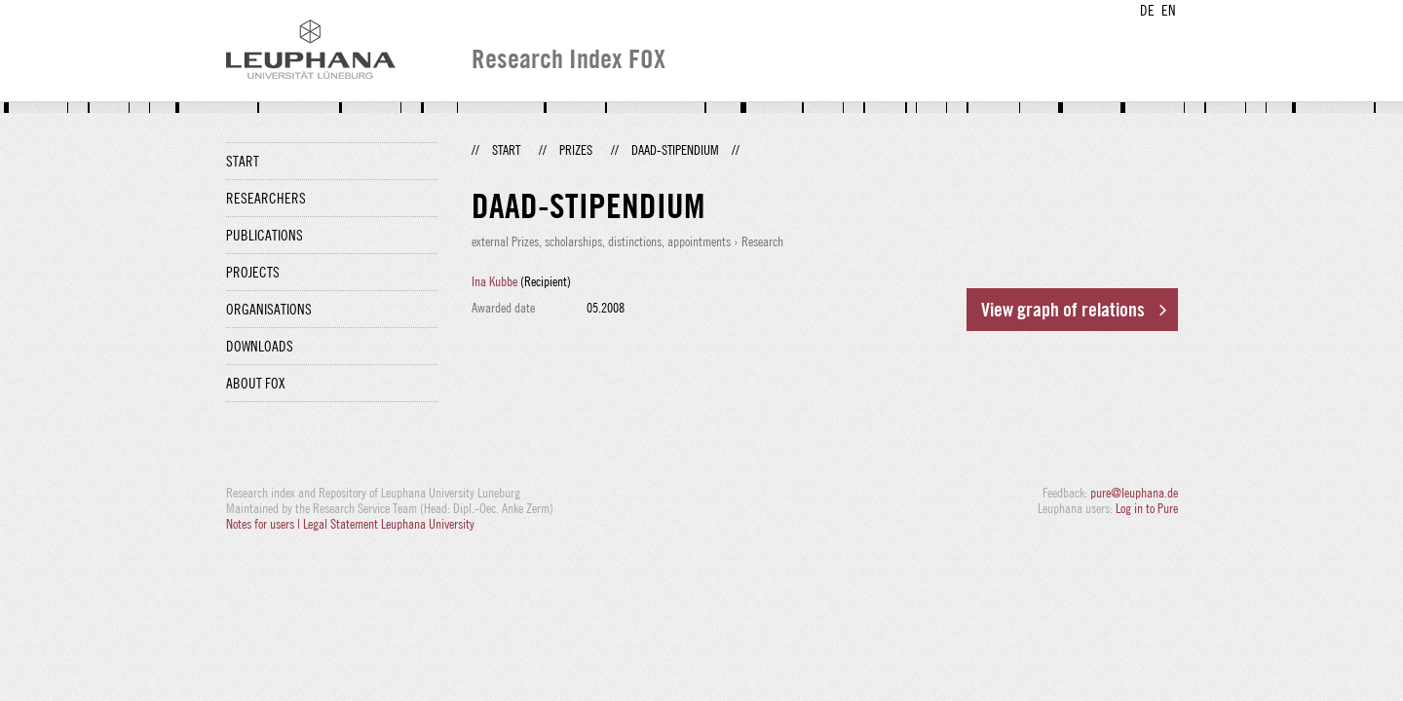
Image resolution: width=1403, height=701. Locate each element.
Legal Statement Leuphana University (388, 524)
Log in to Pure (1147, 508)
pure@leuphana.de (1134, 492)
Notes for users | (264, 524)
